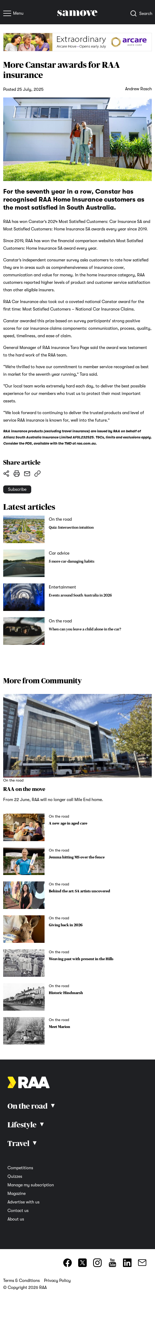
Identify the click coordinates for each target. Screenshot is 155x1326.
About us (15, 1219)
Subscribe (17, 489)
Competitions (20, 1168)
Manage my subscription (30, 1185)
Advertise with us (23, 1202)
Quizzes (14, 1176)
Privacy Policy (57, 1280)
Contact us (18, 1210)
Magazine (16, 1193)
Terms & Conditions (21, 1280)
